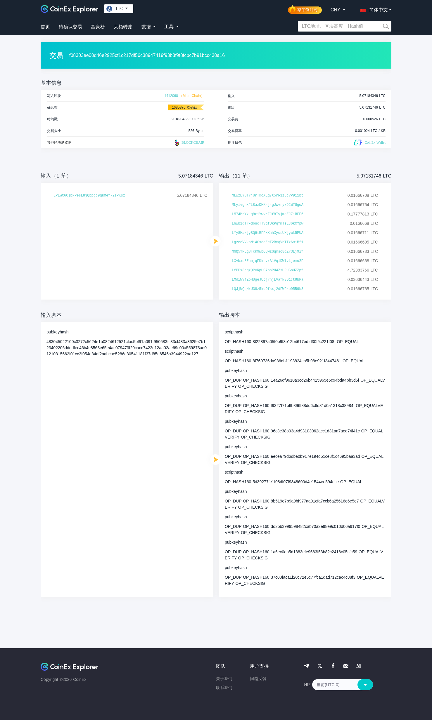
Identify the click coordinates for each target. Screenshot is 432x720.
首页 (45, 26)
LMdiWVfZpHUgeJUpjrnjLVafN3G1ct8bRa (267, 280)
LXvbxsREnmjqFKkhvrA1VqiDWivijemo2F (267, 261)
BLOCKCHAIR (188, 142)
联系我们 (224, 687)
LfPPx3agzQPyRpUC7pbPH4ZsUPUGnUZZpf (267, 270)
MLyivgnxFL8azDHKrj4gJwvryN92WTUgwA (267, 205)
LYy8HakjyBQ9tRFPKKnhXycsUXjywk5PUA (267, 233)
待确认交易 (70, 26)
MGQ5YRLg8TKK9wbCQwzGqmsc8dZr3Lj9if (267, 252)
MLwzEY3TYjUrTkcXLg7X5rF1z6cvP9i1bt (267, 196)
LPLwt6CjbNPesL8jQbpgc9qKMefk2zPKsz (89, 196)
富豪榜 (98, 26)
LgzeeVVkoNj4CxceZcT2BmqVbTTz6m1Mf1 (267, 242)
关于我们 (224, 678)
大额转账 (123, 26)
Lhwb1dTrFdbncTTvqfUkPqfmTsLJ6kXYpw (267, 224)
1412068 (171, 96)
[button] (372, 9)
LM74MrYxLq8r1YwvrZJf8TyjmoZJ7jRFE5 (267, 214)
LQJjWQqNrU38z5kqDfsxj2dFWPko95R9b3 (267, 289)
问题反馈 (258, 678)
